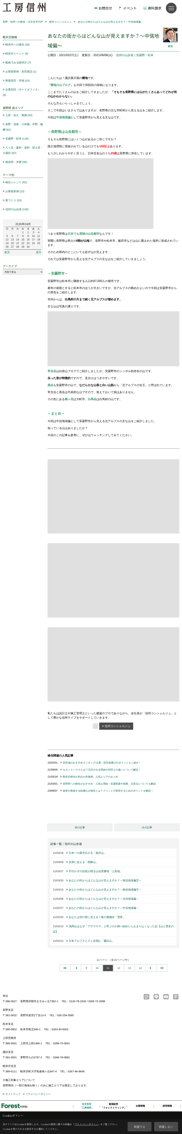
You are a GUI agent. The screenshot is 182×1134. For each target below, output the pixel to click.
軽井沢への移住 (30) (17, 44)
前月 (7, 252)
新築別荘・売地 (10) (17, 80)
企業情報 (140, 1106)
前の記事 (80, 827)
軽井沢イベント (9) (16, 53)
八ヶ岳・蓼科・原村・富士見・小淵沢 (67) (23, 150)
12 (118, 968)
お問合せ (105, 8)
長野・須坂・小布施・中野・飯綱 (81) (23, 127)
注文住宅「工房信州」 (87, 1106)
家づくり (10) (13, 200)
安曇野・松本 (144, 55)
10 (97, 968)
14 (140, 968)
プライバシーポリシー (38, 1094)
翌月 (38, 252)
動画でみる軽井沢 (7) (18, 62)
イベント (130, 8)
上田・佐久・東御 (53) (18, 115)
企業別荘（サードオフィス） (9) (21, 92)
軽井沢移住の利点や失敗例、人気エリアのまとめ (90, 776)
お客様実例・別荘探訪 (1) (20, 71)
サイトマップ (12, 1094)
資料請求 (154, 8)
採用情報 (167, 1106)
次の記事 (147, 827)
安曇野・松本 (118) (17, 138)
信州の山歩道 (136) (17, 209)
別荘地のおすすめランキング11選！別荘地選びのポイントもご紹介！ (102, 762)
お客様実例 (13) (14, 191)
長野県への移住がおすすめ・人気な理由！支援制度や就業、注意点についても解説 (109, 783)
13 (129, 968)
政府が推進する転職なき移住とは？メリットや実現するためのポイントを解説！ (108, 790)
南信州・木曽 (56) (16, 161)
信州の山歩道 (124, 55)
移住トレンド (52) (16, 182)
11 (108, 968)
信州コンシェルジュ (117, 726)
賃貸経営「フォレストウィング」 (113, 1106)
